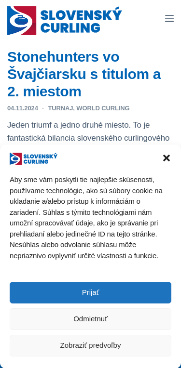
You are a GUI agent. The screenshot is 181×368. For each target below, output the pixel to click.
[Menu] (169, 18)
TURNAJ (60, 108)
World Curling (102, 108)
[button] (166, 159)
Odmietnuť (90, 319)
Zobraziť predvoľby (90, 346)
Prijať (90, 293)
